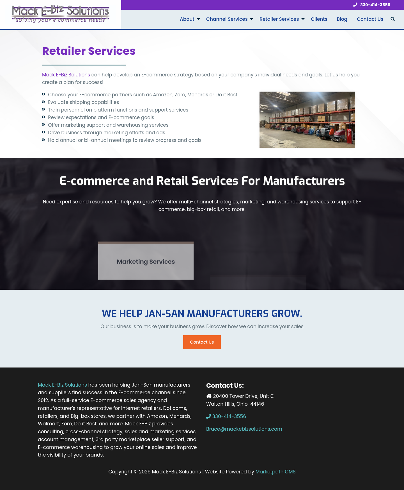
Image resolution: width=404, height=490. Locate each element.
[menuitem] (188, 19)
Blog (342, 19)
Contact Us (370, 19)
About (187, 19)
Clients (319, 19)
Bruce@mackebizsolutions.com (244, 429)
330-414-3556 (370, 5)
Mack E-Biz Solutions (66, 74)
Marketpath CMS (276, 471)
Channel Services (227, 19)
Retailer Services (279, 19)
